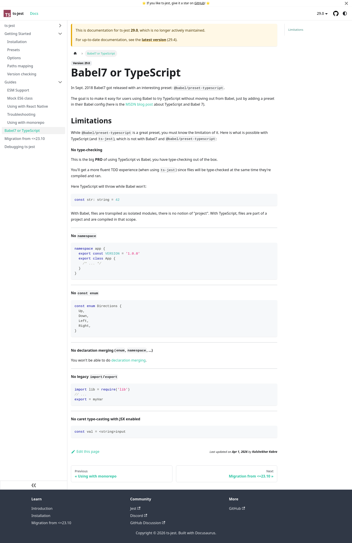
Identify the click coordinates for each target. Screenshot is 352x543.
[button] (33, 25)
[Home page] (75, 53)
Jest (135, 508)
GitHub (199, 3)
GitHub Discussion (147, 522)
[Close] (346, 3)
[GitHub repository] (335, 13)
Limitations (295, 30)
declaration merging (128, 360)
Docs (34, 13)
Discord (138, 515)
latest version (154, 39)
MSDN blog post (139, 104)
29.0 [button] (320, 13)
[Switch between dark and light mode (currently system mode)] (344, 13)
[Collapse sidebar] (33, 485)
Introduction (42, 508)
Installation (40, 515)
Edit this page (85, 451)
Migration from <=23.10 (51, 522)
